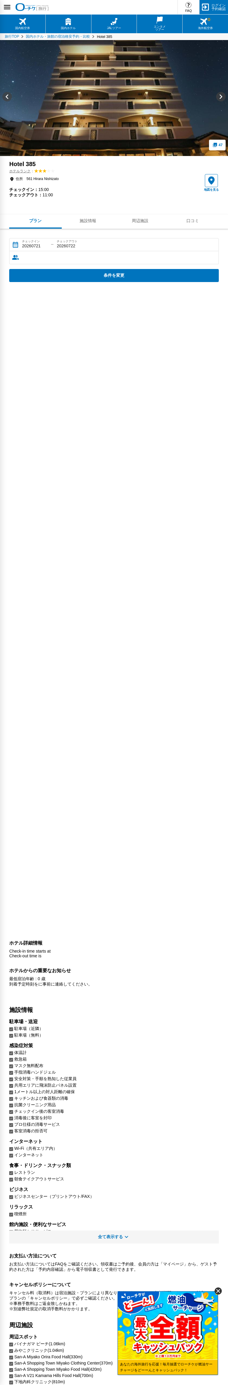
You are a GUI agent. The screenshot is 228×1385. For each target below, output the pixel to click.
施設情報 (88, 220)
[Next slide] (221, 98)
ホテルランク (20, 171)
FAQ (188, 10)
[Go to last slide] (7, 98)
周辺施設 (140, 220)
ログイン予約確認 (218, 7)
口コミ (192, 220)
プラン (35, 220)
